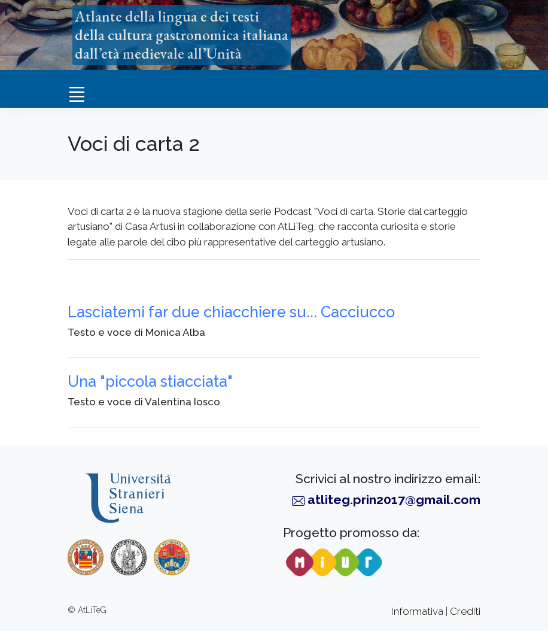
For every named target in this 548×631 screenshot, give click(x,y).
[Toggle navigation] (77, 94)
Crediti (465, 611)
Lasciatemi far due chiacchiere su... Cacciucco (231, 312)
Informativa (417, 611)
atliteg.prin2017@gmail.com (394, 499)
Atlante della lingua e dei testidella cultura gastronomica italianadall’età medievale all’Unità (181, 34)
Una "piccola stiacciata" (150, 381)
